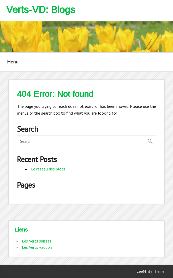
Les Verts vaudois (37, 247)
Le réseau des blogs (48, 168)
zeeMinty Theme (150, 271)
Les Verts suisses (36, 241)
